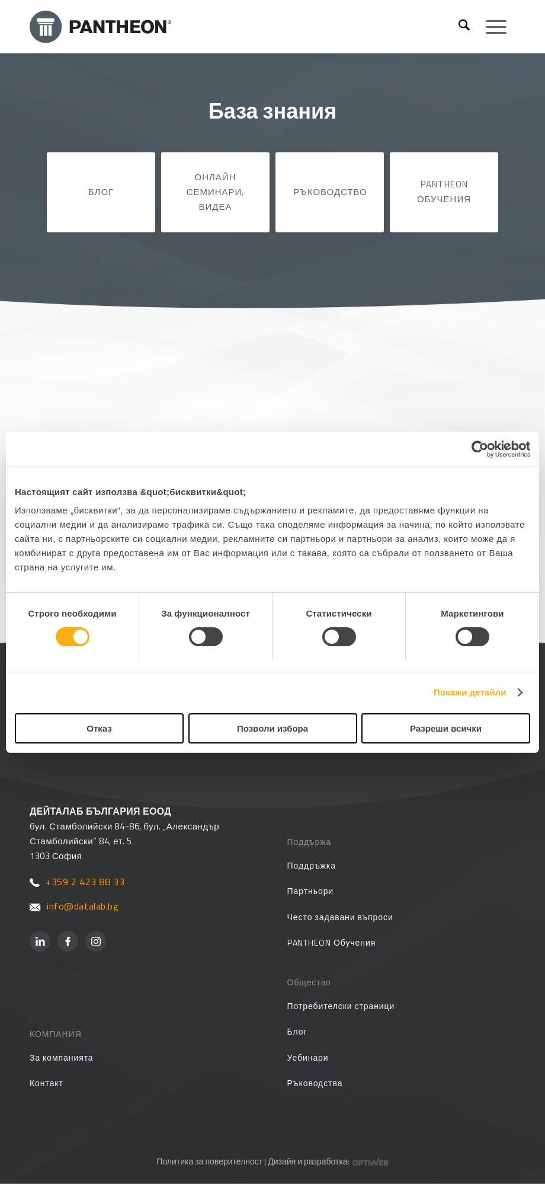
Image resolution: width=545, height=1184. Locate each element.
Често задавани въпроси (340, 917)
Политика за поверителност (209, 1161)
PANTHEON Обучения (444, 191)
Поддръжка (311, 865)
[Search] (464, 26)
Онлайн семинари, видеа (216, 191)
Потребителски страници (341, 1006)
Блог (101, 192)
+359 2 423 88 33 (77, 882)
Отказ (99, 728)
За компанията (62, 1057)
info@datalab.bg (74, 906)
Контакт (46, 1083)
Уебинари (308, 1057)
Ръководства (315, 1083)
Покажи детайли (470, 692)
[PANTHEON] (246, 26)
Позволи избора (272, 728)
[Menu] (490, 26)
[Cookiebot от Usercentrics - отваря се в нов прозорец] (478, 449)
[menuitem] (464, 26)
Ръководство (330, 192)
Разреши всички (446, 728)
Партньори (310, 891)
